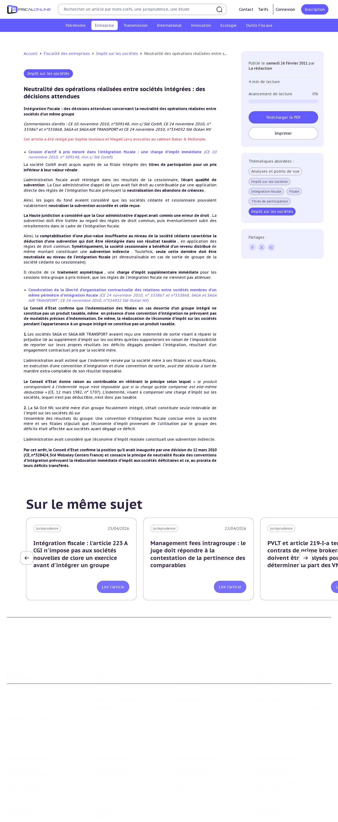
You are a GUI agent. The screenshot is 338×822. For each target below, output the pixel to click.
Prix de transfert (269, 785)
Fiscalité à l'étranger (272, 749)
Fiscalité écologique (108, 796)
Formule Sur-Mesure (190, 688)
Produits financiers (22, 785)
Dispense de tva (185, 763)
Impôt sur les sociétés (71, 38)
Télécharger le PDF (283, 117)
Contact (246, 9)
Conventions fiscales (272, 742)
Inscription (315, 9)
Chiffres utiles (185, 806)
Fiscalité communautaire (276, 756)
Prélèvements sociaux (25, 778)
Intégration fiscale (266, 191)
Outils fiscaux (185, 796)
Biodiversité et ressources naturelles (120, 813)
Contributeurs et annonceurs (114, 681)
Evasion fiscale (267, 763)
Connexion (285, 9)
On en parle (266, 796)
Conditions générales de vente (280, 674)
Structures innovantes (25, 813)
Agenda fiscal (183, 813)
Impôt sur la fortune (24, 756)
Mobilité (262, 778)
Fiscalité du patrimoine (28, 732)
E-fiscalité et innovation (29, 796)
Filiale (294, 191)
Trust (260, 770)
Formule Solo (184, 674)
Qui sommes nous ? (106, 667)
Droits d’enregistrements (182, 38)
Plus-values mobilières (191, 749)
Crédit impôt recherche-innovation (35, 806)
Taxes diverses (220, 38)
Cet (153, 38)
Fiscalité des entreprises (67, 53)
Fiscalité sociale (250, 38)
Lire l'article (113, 587)
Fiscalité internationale (277, 732)
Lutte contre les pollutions (112, 806)
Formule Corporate (189, 681)
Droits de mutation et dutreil (197, 756)
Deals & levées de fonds (275, 813)
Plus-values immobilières (28, 749)
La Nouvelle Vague (38, 700)
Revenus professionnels (114, 38)
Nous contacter (102, 688)
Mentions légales (269, 681)
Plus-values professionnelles (196, 742)
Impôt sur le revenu (23, 742)
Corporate (277, 38)
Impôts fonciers (20, 770)
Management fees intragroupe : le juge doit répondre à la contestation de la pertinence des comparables (198, 554)
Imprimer (283, 133)
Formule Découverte (190, 667)
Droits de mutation (23, 763)
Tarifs (263, 9)
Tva (142, 38)
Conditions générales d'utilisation (283, 667)
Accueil (31, 53)
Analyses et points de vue (275, 171)
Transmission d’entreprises (197, 732)
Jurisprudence (47, 528)
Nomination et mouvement (278, 806)
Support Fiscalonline (107, 674)
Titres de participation (269, 201)
